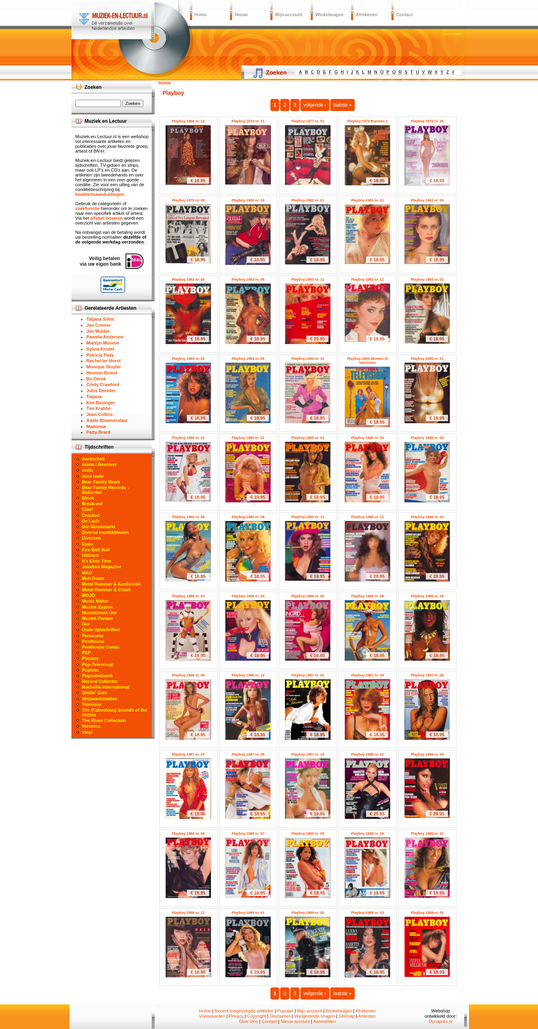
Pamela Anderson (105, 336)
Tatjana (94, 396)
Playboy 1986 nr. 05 (307, 596)
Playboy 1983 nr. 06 (188, 279)
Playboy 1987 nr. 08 (248, 754)
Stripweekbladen (99, 698)
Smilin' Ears (94, 692)
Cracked (90, 515)
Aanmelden (324, 1021)
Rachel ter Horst (103, 360)
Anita (87, 470)
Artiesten (366, 1016)
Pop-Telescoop (97, 664)
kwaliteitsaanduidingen (99, 194)
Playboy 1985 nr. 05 (427, 438)
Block (88, 498)
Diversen (91, 538)
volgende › (315, 105)
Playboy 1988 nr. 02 (367, 754)
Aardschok (93, 458)
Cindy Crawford (102, 384)
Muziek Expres (97, 607)
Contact (404, 14)
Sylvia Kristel (100, 348)
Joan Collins (99, 414)
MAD (87, 572)
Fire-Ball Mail (95, 549)
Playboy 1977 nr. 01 (307, 121)
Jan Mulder (98, 331)
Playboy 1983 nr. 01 (307, 200)
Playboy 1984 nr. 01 (427, 279)
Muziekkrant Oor (99, 612)
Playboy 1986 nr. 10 (248, 675)
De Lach (90, 521)
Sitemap (347, 1016)
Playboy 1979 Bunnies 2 (367, 121)
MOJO (88, 595)
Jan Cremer (98, 325)
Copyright (256, 1016)
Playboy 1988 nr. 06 (188, 834)
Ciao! (87, 509)
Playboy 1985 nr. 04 (367, 438)
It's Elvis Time (96, 561)
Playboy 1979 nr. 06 (427, 121)
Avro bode (93, 476)
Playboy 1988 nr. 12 (188, 913)
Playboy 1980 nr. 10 (248, 200)
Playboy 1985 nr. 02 (188, 438)
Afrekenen (367, 14)
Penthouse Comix (100, 647)
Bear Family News (101, 481)
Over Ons (248, 1021)
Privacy (236, 1016)
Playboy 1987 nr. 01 (307, 675)
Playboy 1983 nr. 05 (427, 200)
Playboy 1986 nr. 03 (188, 596)
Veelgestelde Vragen (314, 1016)
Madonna (96, 426)
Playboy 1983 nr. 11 (307, 279)
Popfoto (90, 670)
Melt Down (93, 578)
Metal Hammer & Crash (106, 589)
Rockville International (105, 687)
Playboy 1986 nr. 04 (248, 596)
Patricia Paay (100, 355)
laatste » (342, 105)
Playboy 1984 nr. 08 (248, 359)
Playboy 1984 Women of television (367, 361)
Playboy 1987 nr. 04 (367, 675)
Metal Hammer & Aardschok (111, 584)
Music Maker (95, 600)
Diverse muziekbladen (105, 532)
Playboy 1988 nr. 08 (307, 834)
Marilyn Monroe (102, 342)
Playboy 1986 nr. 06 (367, 596)
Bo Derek (96, 378)
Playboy (90, 658)
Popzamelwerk (97, 675)
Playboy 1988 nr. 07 (248, 834)
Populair (285, 1010)
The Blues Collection (104, 720)
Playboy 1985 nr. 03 (307, 438)
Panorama (92, 635)
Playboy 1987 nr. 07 (188, 754)
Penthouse (93, 641)
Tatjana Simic (100, 319)
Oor (86, 624)
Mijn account (288, 14)
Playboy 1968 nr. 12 (188, 121)
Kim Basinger (100, 402)
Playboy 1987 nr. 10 (307, 754)
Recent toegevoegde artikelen (244, 1010)
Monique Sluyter (103, 366)
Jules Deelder (100, 390)
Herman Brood (101, 372)
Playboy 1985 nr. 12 (367, 517)
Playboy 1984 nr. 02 (188, 359)
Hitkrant (90, 555)
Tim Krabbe (98, 408)
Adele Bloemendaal (106, 420)
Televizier (92, 704)
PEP (86, 652)
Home (201, 14)
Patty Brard (98, 432)
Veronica (91, 726)
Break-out (92, 503)
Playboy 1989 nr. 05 (427, 913)
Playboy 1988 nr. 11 (427, 834)
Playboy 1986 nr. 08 (427, 596)
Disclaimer (280, 1016)
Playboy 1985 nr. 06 (188, 517)
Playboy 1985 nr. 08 (248, 517)
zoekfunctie (87, 208)
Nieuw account (295, 1021)
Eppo (87, 544)
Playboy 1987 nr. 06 (427, 675)
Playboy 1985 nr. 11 (307, 517)
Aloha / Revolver (99, 464)
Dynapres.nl (440, 1021)
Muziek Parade (97, 618)
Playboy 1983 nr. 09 (248, 279)
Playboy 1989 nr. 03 (367, 913)
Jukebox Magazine (101, 566)
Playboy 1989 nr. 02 (307, 913)
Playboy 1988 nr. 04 (427, 754)
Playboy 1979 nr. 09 (188, 200)
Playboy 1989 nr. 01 (248, 913)
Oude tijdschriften (101, 629)
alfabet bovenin (106, 218)
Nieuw (241, 14)
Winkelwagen (330, 14)
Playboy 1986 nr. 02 (427, 517)
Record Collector (100, 681)
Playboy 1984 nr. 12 (307, 359)
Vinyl (87, 732)
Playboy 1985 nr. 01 (427, 359)
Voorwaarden (212, 1016)
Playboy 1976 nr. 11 (248, 121)
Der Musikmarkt (98, 526)
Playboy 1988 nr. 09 (367, 834)
